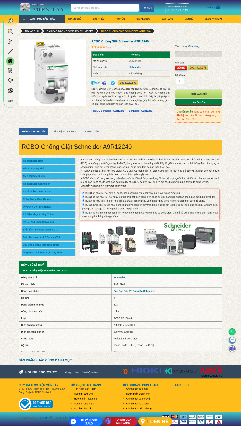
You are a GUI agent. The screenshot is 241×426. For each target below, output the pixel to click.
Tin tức (120, 19)
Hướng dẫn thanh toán (138, 393)
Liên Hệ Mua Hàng (64, 131)
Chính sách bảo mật (137, 388)
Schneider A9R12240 (140, 110)
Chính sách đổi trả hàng (139, 408)
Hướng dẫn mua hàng (85, 398)
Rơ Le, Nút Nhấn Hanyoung (38, 222)
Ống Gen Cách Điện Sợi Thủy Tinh (42, 252)
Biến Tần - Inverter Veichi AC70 (40, 229)
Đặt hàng (167, 19)
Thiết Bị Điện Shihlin (34, 176)
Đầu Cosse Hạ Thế (33, 168)
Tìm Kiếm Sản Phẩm (85, 388)
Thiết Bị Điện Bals (33, 161)
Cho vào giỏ (199, 94)
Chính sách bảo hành (137, 403)
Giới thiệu (99, 19)
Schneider (135, 67)
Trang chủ (74, 19)
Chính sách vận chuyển (138, 398)
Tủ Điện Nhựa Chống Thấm (38, 214)
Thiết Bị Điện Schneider (36, 183)
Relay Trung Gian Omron (37, 199)
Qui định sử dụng (83, 393)
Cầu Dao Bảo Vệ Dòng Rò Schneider (70, 31)
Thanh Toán (91, 131)
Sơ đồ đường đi (82, 408)
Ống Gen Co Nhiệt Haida (37, 206)
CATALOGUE (143, 19)
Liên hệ (189, 19)
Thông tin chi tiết (33, 131)
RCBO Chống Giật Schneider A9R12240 (126, 31)
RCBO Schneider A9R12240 (108, 110)
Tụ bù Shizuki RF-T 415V (37, 191)
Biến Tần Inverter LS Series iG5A (41, 237)
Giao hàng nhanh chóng (198, 54)
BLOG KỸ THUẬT (213, 19)
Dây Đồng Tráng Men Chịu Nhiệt (41, 245)
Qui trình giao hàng (84, 403)
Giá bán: (180, 62)
